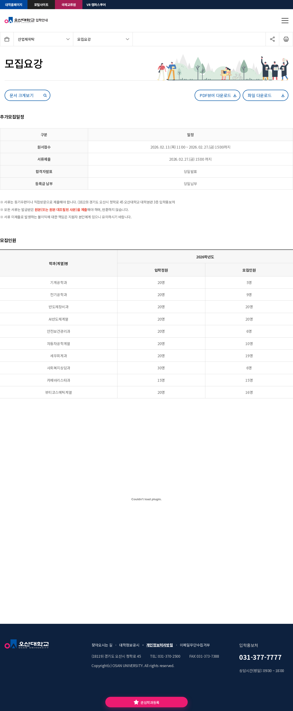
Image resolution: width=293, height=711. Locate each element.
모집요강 (84, 39)
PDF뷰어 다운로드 (215, 95)
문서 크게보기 (21, 95)
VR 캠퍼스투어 (96, 4)
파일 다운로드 (259, 95)
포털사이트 (41, 4)
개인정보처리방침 (159, 645)
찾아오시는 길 (102, 645)
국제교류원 (69, 4)
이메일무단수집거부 (195, 645)
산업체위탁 (26, 39)
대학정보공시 (129, 645)
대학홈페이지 (13, 4)
